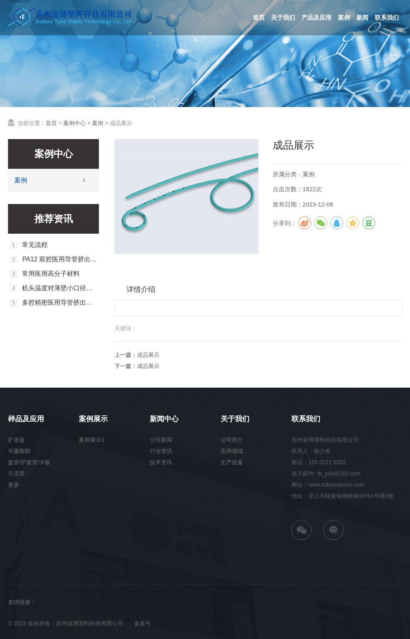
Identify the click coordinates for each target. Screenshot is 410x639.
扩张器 (16, 440)
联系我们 (387, 17)
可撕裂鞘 (19, 451)
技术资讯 (161, 462)
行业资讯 (161, 451)
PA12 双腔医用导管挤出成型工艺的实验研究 (60, 259)
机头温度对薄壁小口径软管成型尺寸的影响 (60, 288)
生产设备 (232, 462)
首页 (259, 17)
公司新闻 (161, 440)
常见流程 (35, 245)
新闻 (362, 17)
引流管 (16, 473)
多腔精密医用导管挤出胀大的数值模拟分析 (60, 302)
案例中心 (74, 123)
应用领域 (232, 451)
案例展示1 (92, 440)
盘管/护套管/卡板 (29, 462)
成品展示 (148, 355)
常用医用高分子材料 (51, 274)
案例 (344, 17)
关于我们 (283, 17)
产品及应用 (316, 17)
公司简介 (232, 440)
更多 (13, 484)
